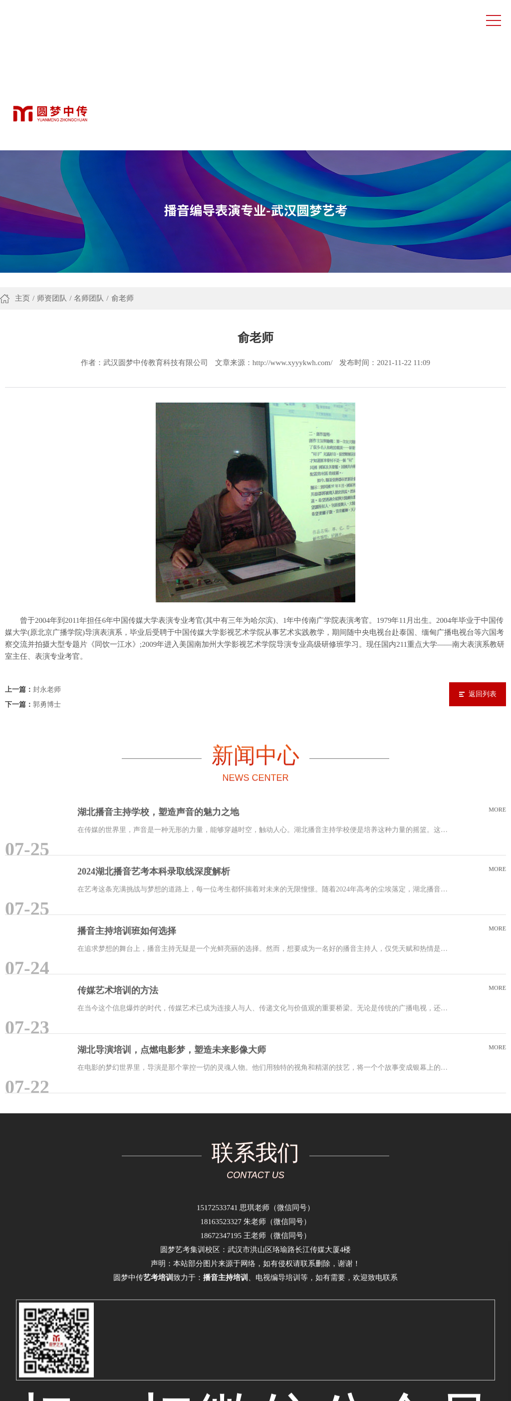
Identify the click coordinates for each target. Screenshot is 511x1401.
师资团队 (52, 175)
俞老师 (122, 175)
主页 (22, 175)
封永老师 (47, 556)
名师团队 (89, 175)
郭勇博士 (47, 571)
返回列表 (483, 561)
